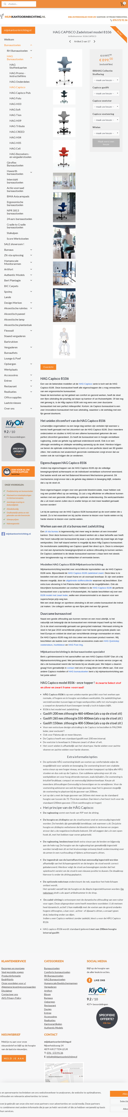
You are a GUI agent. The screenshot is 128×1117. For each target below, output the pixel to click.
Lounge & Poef (12, 358)
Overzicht (48, 367)
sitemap (57, 1111)
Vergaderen (18, 347)
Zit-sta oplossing (18, 255)
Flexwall (18, 330)
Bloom (47, 994)
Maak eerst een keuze (106, 143)
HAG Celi (15, 148)
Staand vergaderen (15, 336)
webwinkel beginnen (74, 1111)
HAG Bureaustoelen (19, 58)
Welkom (9, 39)
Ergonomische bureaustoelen (15, 203)
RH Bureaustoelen (19, 50)
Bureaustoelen (18, 45)
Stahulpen (12, 232)
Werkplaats (11, 369)
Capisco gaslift (101, 87)
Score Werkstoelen (18, 238)
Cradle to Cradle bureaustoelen (16, 226)
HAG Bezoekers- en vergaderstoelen (20, 155)
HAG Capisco (17, 87)
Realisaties (18, 391)
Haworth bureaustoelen (19, 172)
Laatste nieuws (12, 402)
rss (63, 1111)
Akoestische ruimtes (18, 308)
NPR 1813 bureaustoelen (15, 212)
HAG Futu (15, 98)
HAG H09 (15, 120)
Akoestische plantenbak (18, 324)
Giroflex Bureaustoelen (15, 164)
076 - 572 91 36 (55, 1052)
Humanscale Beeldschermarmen (61, 983)
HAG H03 (15, 103)
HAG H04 (15, 137)
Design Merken (18, 302)
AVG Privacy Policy (11, 998)
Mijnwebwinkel (101, 1111)
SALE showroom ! (14, 244)
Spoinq (18, 291)
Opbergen (18, 363)
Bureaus (18, 249)
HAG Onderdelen (20, 81)
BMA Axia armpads (18, 196)
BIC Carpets (11, 285)
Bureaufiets (11, 352)
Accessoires (18, 375)
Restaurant (18, 386)
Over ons (18, 408)
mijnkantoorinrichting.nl (16, 534)
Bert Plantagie (18, 280)
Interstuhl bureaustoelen (15, 181)
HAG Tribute (17, 126)
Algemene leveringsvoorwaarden (19, 986)
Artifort (18, 269)
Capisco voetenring (103, 114)
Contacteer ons (10, 994)
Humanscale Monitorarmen (18, 262)
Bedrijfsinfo (8, 979)
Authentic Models (18, 274)
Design (48, 1009)
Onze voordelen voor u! (14, 983)
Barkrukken (11, 341)
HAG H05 (15, 142)
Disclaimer (7, 990)
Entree (18, 380)
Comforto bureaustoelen (57, 972)
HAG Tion (15, 114)
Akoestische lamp (14, 319)
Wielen (96, 127)
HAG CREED (17, 131)
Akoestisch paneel (14, 313)
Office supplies (13, 397)
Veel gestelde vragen (13, 972)
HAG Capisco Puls (20, 92)
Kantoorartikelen (53, 1024)
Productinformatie (11, 975)
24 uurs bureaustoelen (19, 218)
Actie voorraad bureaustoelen (15, 189)
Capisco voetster (102, 100)
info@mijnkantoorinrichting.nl (62, 1056)
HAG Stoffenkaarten (18, 66)
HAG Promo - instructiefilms (18, 74)
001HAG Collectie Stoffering (103, 72)
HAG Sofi (15, 109)
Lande (7, 297)
